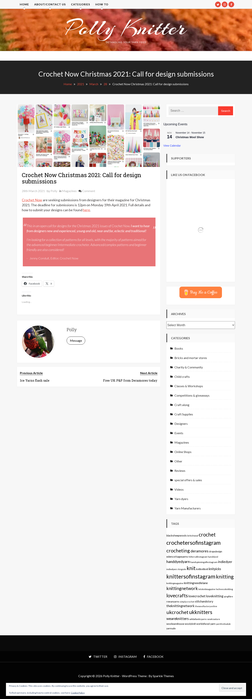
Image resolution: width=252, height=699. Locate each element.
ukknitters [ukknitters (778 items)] (200, 612)
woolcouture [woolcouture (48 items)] (213, 619)
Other (178, 461)
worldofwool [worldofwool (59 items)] (203, 623)
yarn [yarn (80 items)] (212, 623)
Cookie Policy (78, 692)
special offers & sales (188, 480)
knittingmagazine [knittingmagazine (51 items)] (174, 583)
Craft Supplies (183, 414)
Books (178, 348)
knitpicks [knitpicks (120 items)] (215, 569)
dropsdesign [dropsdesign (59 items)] (215, 551)
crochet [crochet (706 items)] (207, 534)
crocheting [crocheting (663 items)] (178, 550)
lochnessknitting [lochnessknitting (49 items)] (224, 589)
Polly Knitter (126, 28)
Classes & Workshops (188, 386)
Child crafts (182, 376)
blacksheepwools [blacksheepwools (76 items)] (176, 535)
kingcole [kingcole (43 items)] (182, 569)
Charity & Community (188, 367)
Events (178, 433)
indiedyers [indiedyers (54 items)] (172, 569)
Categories (80, 4)
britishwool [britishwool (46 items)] (192, 535)
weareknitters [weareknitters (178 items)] (177, 618)
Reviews (179, 470)
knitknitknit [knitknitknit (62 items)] (202, 569)
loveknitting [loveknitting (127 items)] (214, 596)
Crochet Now (32, 200)
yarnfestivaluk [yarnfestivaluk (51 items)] (223, 623)
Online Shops (182, 452)
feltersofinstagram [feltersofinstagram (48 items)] (198, 556)
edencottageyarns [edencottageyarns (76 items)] (177, 556)
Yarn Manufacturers (187, 508)
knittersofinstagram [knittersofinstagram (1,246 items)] (190, 576)
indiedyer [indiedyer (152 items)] (225, 562)
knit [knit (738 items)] (191, 568)
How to (101, 4)
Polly (54, 191)
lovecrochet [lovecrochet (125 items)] (196, 596)
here (86, 210)
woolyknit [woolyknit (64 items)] (190, 623)
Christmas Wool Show (190, 137)
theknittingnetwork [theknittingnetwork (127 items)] (180, 606)
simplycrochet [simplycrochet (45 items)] (187, 601)
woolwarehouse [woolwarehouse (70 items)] (175, 623)
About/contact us (50, 4)
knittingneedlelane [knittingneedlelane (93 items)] (196, 583)
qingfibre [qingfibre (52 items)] (228, 596)
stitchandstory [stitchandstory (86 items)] (204, 601)
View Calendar (172, 145)
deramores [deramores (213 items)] (200, 551)
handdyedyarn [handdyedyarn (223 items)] (178, 561)
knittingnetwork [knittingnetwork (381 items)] (182, 588)
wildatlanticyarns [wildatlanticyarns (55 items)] (198, 619)
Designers (181, 423)
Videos (179, 489)
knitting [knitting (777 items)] (225, 577)
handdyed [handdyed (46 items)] (213, 556)
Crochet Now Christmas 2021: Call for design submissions (81, 178)
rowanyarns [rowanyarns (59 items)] (172, 601)
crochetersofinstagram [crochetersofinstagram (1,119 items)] (193, 542)
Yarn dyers (181, 499)
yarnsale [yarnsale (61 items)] (171, 628)
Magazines (69, 191)
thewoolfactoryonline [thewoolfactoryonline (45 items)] (206, 606)
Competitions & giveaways (191, 395)
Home (24, 4)
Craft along (181, 405)
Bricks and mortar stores (190, 358)
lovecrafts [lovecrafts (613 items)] (177, 595)
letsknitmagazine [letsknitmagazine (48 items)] (206, 589)
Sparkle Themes (163, 676)
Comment (88, 191)
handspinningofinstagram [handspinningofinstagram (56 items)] (204, 562)
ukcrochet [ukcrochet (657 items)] (177, 612)
